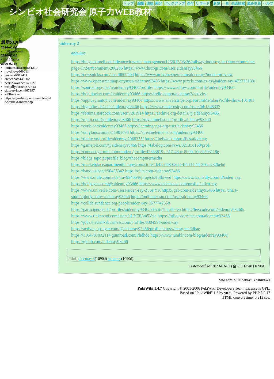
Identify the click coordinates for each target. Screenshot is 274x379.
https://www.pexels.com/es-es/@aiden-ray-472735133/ (208, 81)
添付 (190, 3)
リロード (203, 3)
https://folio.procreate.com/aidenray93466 (194, 216)
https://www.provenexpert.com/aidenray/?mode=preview (184, 74)
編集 (140, 3)
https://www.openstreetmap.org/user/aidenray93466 (115, 81)
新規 (216, 3)
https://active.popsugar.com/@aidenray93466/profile (116, 228)
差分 (158, 3)
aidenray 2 (69, 43)
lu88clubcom (14, 51)
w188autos (12, 59)
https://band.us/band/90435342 (97, 171)
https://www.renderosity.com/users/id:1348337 (180, 106)
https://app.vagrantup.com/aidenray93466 (107, 100)
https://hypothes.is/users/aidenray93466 (105, 106)
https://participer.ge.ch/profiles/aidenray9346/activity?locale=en (126, 209)
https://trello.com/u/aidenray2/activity (174, 94)
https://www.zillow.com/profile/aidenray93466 (194, 87)
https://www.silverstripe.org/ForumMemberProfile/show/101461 (199, 100)
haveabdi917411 (16, 75)
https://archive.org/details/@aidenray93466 (182, 113)
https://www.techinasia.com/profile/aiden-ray (178, 183)
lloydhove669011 (17, 71)
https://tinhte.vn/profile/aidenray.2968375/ (107, 139)
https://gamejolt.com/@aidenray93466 (104, 145)
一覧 (225, 3)
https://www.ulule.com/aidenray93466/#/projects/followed (121, 177)
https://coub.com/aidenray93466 (99, 126)
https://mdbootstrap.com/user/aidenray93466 (169, 196)
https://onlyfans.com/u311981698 (100, 132)
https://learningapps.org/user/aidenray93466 (165, 126)
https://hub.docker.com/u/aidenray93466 (105, 94)
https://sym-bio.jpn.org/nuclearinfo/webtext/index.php (28, 100)
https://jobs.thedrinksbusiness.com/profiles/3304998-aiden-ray (124, 222)
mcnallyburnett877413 (20, 87)
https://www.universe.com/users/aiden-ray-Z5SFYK (116, 190)
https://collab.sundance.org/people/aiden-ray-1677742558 (120, 203)
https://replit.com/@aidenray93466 (101, 119)
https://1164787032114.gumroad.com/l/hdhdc (110, 235)
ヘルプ (268, 3)
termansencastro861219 (21, 68)
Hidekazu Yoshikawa (254, 280)
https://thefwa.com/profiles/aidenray (176, 139)
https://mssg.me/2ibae (181, 228)
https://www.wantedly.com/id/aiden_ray (206, 177)
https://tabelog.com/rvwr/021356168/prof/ (174, 145)
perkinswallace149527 (20, 83)
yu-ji (227, 293)
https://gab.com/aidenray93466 (188, 190)
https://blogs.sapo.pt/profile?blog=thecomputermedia (116, 158)
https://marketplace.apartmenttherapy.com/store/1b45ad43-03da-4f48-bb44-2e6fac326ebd (148, 164)
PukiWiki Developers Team (222, 288)
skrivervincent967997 (20, 90)
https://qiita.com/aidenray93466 (152, 171)
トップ (128, 3)
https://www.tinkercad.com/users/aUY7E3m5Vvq (114, 216)
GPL (265, 288)
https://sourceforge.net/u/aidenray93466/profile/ (112, 87)
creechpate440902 (17, 79)
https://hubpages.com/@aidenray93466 (104, 183)
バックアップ (174, 3)
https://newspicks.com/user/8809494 (102, 74)
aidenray (78, 52)
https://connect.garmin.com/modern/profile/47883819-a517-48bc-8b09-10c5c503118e (145, 151)
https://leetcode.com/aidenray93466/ (213, 209)
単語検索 (238, 3)
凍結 (149, 3)
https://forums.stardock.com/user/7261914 (107, 113)
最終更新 (254, 3)
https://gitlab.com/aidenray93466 (99, 241)
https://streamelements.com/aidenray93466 (166, 132)
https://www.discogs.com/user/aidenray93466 (163, 68)
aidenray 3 (87, 258)
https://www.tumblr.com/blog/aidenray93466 (188, 235)
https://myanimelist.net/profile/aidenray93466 (171, 119)
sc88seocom (13, 94)
